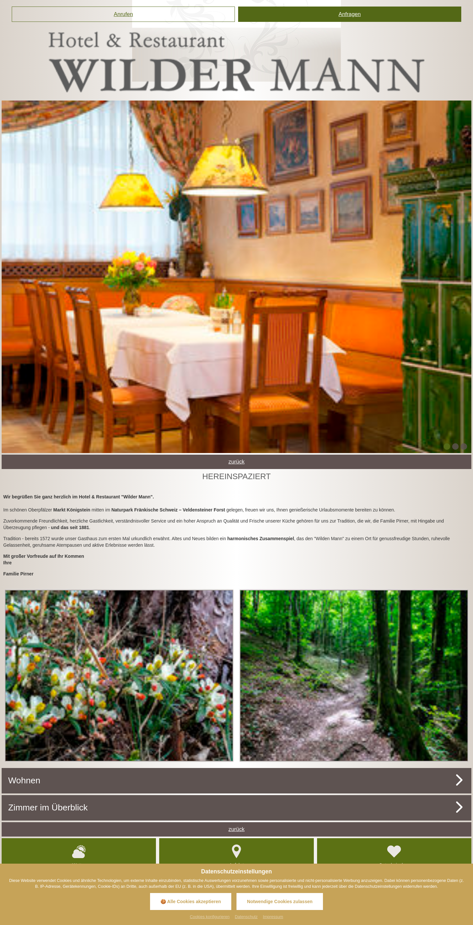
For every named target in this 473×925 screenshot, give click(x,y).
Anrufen (123, 14)
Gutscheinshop (394, 854)
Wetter (78, 854)
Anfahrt (236, 854)
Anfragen (350, 14)
